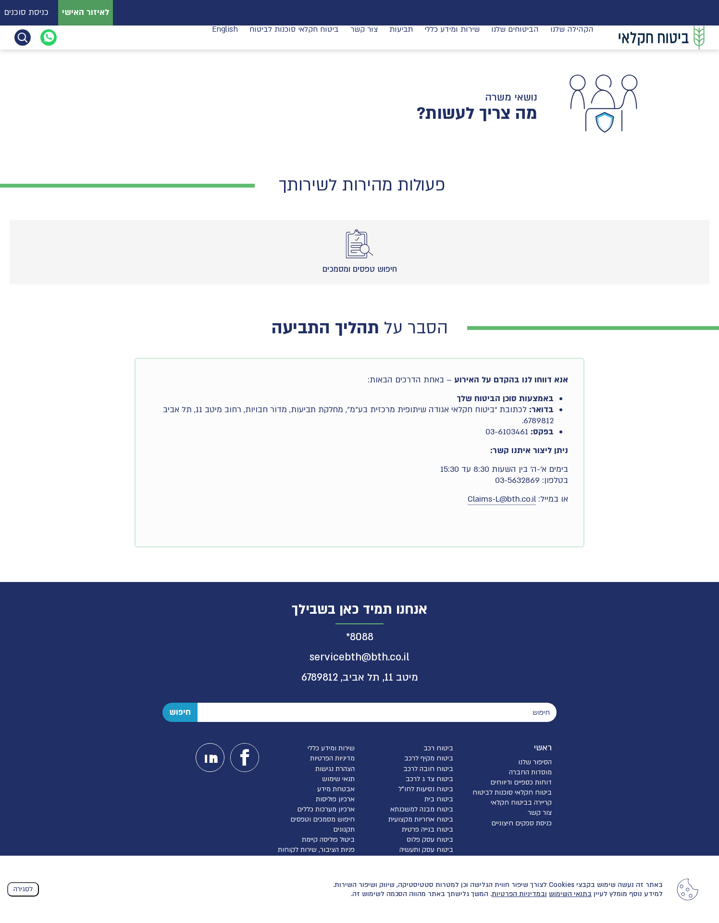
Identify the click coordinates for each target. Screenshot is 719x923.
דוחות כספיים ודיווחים (521, 782)
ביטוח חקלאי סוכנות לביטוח (294, 37)
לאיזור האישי (85, 12)
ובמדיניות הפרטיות (519, 894)
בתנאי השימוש (570, 894)
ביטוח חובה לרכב (428, 768)
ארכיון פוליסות (335, 799)
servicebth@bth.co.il (359, 657)
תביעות (401, 37)
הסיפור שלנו (535, 762)
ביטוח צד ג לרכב (429, 779)
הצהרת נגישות (335, 768)
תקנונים (344, 829)
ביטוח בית (438, 799)
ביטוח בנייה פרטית (427, 829)
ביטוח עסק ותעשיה (426, 849)
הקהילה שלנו (572, 37)
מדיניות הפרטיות (332, 758)
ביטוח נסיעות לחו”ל (425, 789)
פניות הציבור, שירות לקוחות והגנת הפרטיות (316, 853)
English (225, 37)
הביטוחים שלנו (515, 37)
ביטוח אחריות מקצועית (420, 819)
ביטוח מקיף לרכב (428, 758)
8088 (361, 637)
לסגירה (23, 889)
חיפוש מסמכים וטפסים (322, 819)
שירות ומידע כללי (452, 37)
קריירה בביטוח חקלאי (521, 802)
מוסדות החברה (530, 772)
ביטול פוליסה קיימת (328, 839)
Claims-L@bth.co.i (501, 499)
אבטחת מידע (336, 789)
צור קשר (364, 37)
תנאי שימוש (338, 779)
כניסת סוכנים (26, 12)
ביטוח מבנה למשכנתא (421, 809)
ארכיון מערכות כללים (326, 809)
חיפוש (180, 712)
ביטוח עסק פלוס (430, 839)
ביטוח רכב (438, 748)
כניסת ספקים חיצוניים (521, 823)
